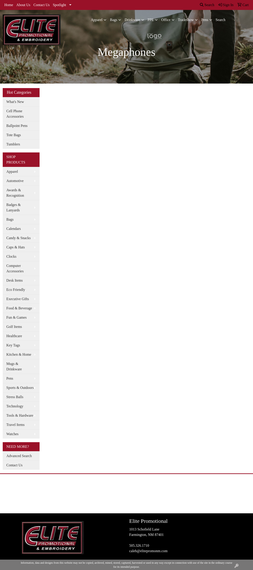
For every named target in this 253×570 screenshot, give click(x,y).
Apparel (97, 20)
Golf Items (14, 327)
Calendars (13, 229)
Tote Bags (13, 135)
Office (165, 20)
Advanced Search (19, 456)
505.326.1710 (139, 545)
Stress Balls (14, 397)
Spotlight (59, 5)
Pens (204, 20)
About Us (23, 5)
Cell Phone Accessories (15, 113)
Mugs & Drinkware (14, 366)
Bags (113, 20)
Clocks (11, 256)
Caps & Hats (15, 247)
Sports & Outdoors (20, 388)
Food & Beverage (19, 308)
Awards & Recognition (15, 192)
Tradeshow (186, 20)
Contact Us (41, 5)
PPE (151, 20)
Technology (14, 406)
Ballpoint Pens (17, 126)
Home (8, 5)
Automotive (15, 181)
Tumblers (13, 144)
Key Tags (13, 345)
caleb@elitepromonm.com (148, 551)
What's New (15, 102)
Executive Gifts (17, 299)
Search (207, 5)
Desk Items (14, 280)
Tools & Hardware (19, 415)
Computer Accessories (15, 268)
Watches (12, 434)
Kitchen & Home (18, 354)
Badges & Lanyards (13, 207)
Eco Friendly (15, 290)
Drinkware (132, 20)
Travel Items (15, 425)
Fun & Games (16, 317)
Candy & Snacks (18, 238)
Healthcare (14, 336)
